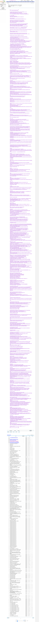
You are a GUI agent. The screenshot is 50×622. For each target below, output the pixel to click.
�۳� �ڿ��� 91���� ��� (14, 515)
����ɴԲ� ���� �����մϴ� (14, 455)
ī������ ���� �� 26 (13, 543)
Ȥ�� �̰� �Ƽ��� (12, 448)
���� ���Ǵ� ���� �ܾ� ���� (14, 463)
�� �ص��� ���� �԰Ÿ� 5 (13, 487)
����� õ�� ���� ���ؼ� (14, 518)
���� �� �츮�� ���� (13, 489)
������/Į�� (12, 473)
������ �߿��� (12, 471)
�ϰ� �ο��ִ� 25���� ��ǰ (13, 466)
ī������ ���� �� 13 (13, 532)
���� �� (11, 445)
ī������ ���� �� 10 (13, 529)
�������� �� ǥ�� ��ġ (14, 443)
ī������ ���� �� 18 (13, 536)
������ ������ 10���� (14, 460)
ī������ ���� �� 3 (13, 523)
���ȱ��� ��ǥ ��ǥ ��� (13, 504)
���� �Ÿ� (11, 444)
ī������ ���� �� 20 (13, 538)
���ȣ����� (12, 497)
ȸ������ (2, 8)
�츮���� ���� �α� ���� (14, 470)
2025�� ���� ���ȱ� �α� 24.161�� (15, 450)
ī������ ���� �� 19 (13, 537)
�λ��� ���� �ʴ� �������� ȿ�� (15, 488)
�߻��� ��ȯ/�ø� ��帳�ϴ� (13, 451)
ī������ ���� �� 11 (13, 530)
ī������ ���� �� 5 (13, 525)
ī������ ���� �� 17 (13, 535)
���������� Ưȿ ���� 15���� (15, 483)
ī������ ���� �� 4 (13, 524)
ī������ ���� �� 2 (13, 522)
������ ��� (12, 449)
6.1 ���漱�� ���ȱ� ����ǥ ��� (15, 462)
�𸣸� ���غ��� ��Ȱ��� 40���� (13, 479)
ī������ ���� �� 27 (13, 544)
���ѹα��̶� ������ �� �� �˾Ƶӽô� (15, 461)
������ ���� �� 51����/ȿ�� (15, 490)
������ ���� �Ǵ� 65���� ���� (15, 486)
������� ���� (12, 474)
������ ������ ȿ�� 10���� (15, 467)
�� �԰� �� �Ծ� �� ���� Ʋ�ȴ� (13, 519)
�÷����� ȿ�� (12, 547)
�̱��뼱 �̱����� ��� (13, 452)
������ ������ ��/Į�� (14, 472)
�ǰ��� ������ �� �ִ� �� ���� (15, 554)
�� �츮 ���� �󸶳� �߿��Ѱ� (14, 548)
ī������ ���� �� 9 (13, 528)
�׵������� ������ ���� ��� (15, 446)
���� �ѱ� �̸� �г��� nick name (14, 500)
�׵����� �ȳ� (12, 459)
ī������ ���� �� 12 (13, 531)
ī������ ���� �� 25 (13, 542)
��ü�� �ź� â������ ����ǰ (14, 492)
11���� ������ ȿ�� (13, 502)
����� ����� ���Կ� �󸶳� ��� (15, 508)
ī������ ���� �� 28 (13, 545)
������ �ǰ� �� (12, 503)
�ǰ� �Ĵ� (11, 468)
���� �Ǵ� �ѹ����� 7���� (14, 499)
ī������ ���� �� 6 (13, 526)
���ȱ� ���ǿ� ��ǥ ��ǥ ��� (14, 505)
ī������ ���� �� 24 (13, 541)
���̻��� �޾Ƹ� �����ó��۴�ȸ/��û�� (15, 465)
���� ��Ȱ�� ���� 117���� (14, 498)
